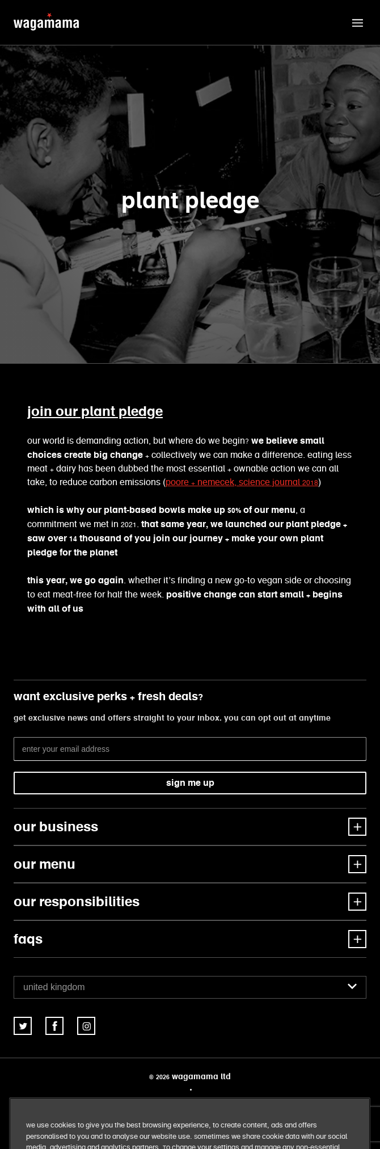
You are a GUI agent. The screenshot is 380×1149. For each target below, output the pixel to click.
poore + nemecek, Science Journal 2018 (242, 482)
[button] (357, 23)
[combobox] (190, 987)
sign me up (190, 782)
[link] (23, 1026)
